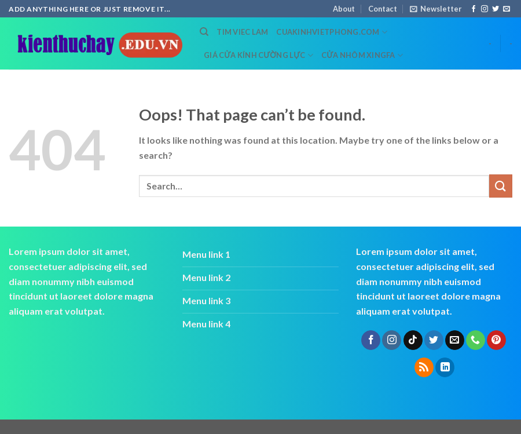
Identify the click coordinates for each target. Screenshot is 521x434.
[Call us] (475, 340)
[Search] (204, 32)
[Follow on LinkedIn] (444, 367)
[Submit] (500, 185)
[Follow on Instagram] (484, 9)
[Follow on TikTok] (413, 340)
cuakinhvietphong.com (331, 32)
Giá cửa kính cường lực (258, 55)
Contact (382, 8)
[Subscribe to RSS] (424, 367)
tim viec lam (242, 32)
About (344, 8)
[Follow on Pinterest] (496, 340)
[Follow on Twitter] (495, 9)
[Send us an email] (506, 9)
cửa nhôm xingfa (362, 55)
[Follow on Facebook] (473, 9)
